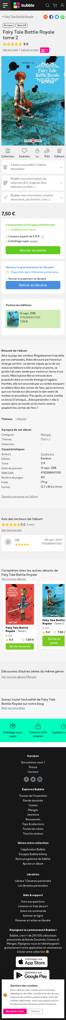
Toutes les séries (33, 828)
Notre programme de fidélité (33, 859)
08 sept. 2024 (53, 539)
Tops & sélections (33, 824)
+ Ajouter (21, 419)
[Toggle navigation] (5, 5)
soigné (34, 241)
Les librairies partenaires (33, 885)
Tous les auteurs (33, 833)
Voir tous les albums (13, 579)
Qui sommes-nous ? (33, 762)
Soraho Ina (47, 454)
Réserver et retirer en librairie (33, 920)
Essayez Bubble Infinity (33, 854)
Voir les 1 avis (10, 50)
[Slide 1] (33, 141)
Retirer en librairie (33, 285)
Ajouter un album (33, 863)
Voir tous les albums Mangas (18, 677)
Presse (33, 767)
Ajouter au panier (33, 250)
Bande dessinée (33, 800)
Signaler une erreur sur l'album (20, 496)
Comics (33, 805)
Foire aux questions (33, 901)
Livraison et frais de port (33, 906)
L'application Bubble (33, 849)
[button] (6, 101)
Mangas (46, 434)
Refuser (35, 1011)
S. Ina (9, 635)
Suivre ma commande (33, 911)
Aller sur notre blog (13, 708)
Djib (17, 539)
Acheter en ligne (33, 915)
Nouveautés (33, 819)
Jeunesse (33, 814)
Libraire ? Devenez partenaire (33, 881)
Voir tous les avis (11, 530)
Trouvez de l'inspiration (33, 795)
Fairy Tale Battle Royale (18, 16)
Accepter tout (15, 1011)
